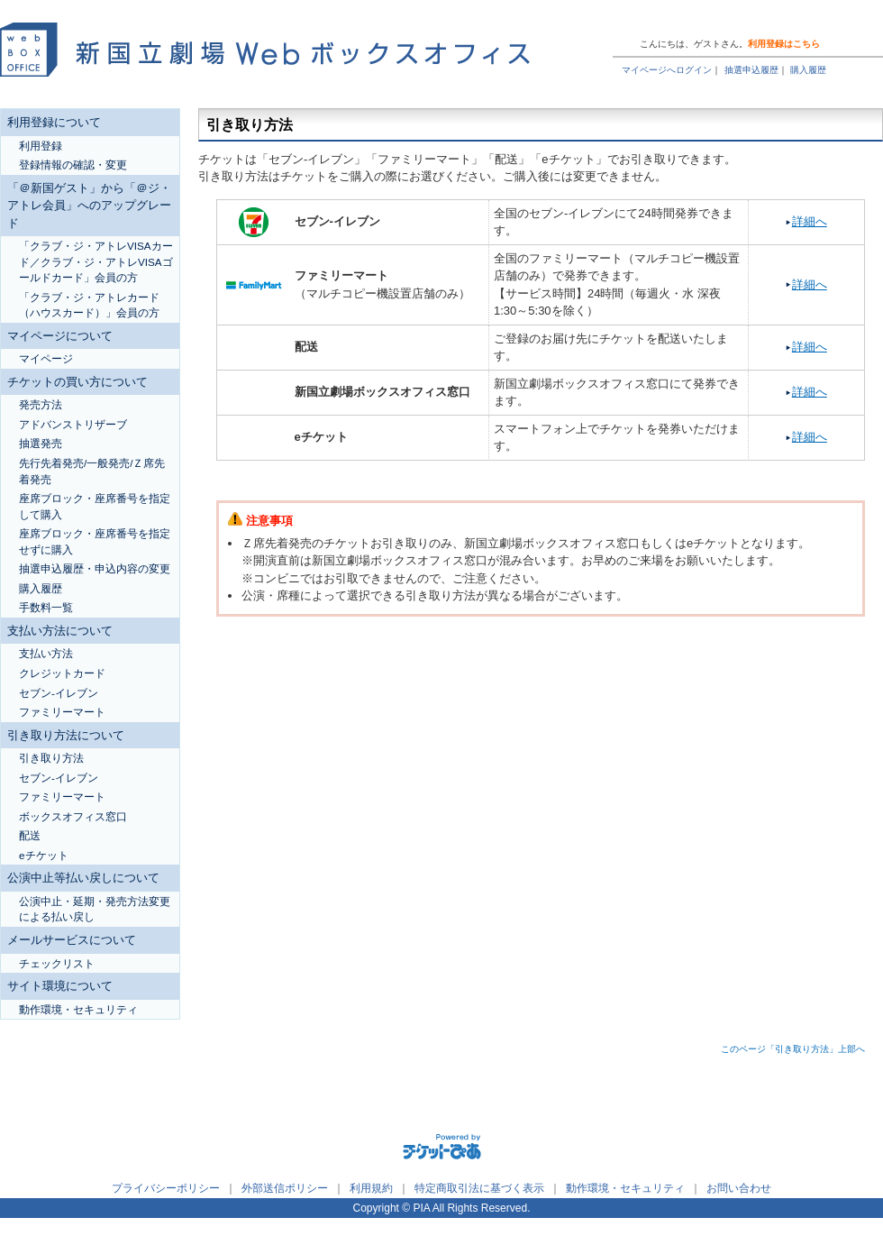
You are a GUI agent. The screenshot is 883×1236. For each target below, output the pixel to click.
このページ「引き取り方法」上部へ (793, 1049)
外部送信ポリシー (284, 1188)
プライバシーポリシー (166, 1188)
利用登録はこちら (784, 44)
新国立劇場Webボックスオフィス (265, 45)
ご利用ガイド (644, 20)
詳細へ (809, 221)
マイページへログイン (667, 70)
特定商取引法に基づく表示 (479, 1188)
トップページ (771, 20)
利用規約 (371, 1188)
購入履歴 (808, 70)
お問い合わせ (738, 1188)
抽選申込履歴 (751, 70)
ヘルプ (707, 20)
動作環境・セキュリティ (625, 1188)
